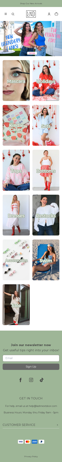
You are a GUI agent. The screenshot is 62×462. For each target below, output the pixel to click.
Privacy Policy (31, 456)
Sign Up (31, 366)
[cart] (56, 14)
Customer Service (31, 425)
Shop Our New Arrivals (31, 3)
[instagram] (31, 380)
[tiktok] (42, 380)
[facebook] (20, 380)
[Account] (49, 14)
